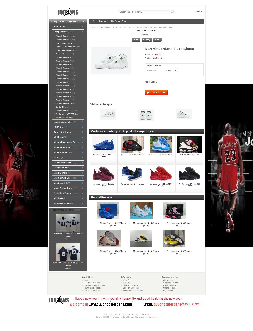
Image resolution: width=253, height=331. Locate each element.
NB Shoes (60, 137)
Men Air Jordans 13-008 (189, 155)
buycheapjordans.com (148, 317)
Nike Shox (60, 198)
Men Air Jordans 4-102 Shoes (146, 251)
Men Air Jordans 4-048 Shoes (113, 251)
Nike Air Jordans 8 (64, 64)
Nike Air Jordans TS (65, 103)
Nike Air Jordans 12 (65, 79)
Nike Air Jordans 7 (65, 61)
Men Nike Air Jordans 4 (138, 27)
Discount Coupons (131, 288)
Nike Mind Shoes (61, 168)
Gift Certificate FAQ (131, 285)
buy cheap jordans (119, 317)
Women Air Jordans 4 (66, 50)
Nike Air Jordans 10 (65, 72)
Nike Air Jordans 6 (65, 57)
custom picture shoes (65, 122)
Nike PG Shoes (62, 173)
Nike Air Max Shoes (118, 21)
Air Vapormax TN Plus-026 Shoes (160, 185)
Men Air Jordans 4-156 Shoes (146, 223)
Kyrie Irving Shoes (62, 132)
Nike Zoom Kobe (63, 203)
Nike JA (59, 157)
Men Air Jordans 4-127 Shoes (113, 223)
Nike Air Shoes (63, 152)
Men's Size (151, 70)
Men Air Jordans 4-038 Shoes (132, 155)
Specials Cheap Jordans (94, 285)
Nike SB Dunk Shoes (65, 178)
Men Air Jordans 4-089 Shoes (179, 223)
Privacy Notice (169, 285)
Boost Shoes (61, 26)
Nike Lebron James (65, 162)
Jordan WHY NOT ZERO (67, 114)
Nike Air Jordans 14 (65, 86)
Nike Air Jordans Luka (66, 111)
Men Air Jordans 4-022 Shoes (179, 251)
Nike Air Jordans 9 (65, 68)
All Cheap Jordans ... (93, 291)
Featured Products (92, 283)
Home (92, 27)
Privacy (135, 314)
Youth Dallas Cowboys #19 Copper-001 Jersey (68, 263)
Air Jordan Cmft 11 (64, 118)
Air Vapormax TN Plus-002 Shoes (103, 155)
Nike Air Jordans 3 (65, 40)
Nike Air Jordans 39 (65, 96)
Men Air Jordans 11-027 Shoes (161, 155)
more (77, 210)
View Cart (127, 280)
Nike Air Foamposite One (67, 142)
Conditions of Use (112, 314)
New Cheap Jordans (92, 288)
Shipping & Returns (171, 283)
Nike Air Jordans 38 (65, 93)
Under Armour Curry (65, 188)
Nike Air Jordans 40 (65, 100)
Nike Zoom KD (62, 183)
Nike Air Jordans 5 (65, 54)
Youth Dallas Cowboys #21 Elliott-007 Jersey (68, 233)
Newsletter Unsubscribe (133, 291)
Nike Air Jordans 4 (119, 27)
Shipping (126, 314)
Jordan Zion (62, 107)
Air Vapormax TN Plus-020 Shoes (189, 185)
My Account (168, 291)
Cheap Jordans (99, 21)
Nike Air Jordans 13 (65, 82)
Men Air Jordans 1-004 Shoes (132, 184)
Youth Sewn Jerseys (65, 193)
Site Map (126, 283)
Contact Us (168, 280)
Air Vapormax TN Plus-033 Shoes (103, 185)
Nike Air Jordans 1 (65, 36)
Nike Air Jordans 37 (65, 89)
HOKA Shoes (61, 127)
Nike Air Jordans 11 (66, 75)
